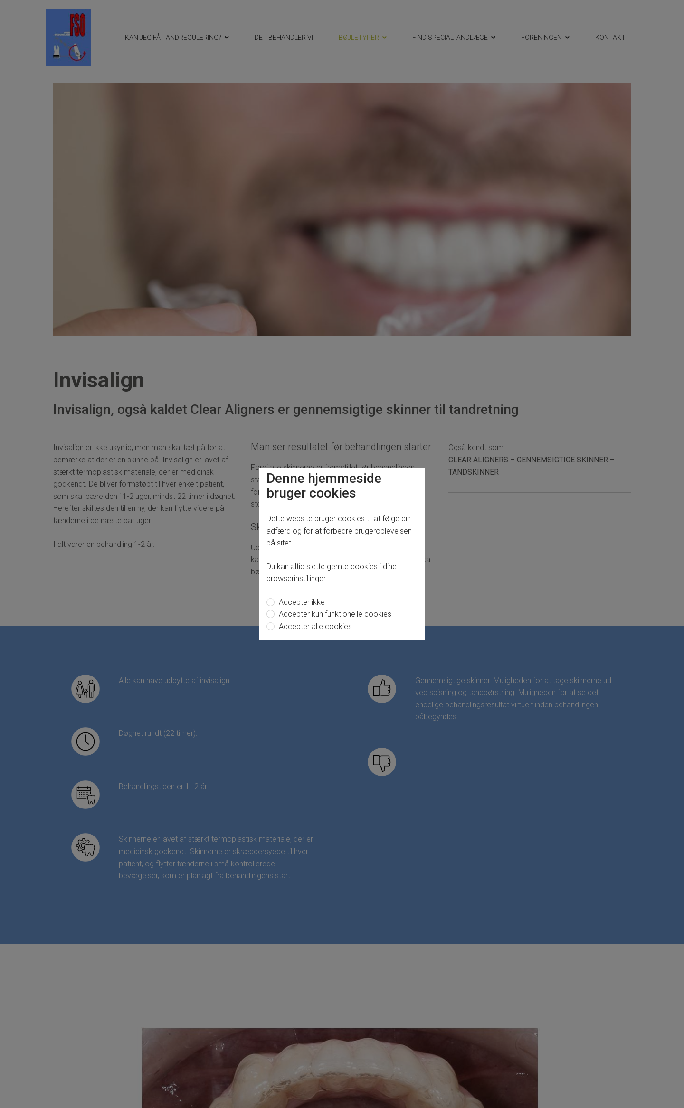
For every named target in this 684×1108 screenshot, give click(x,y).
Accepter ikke (301, 602)
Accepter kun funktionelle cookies (334, 614)
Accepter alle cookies (314, 626)
